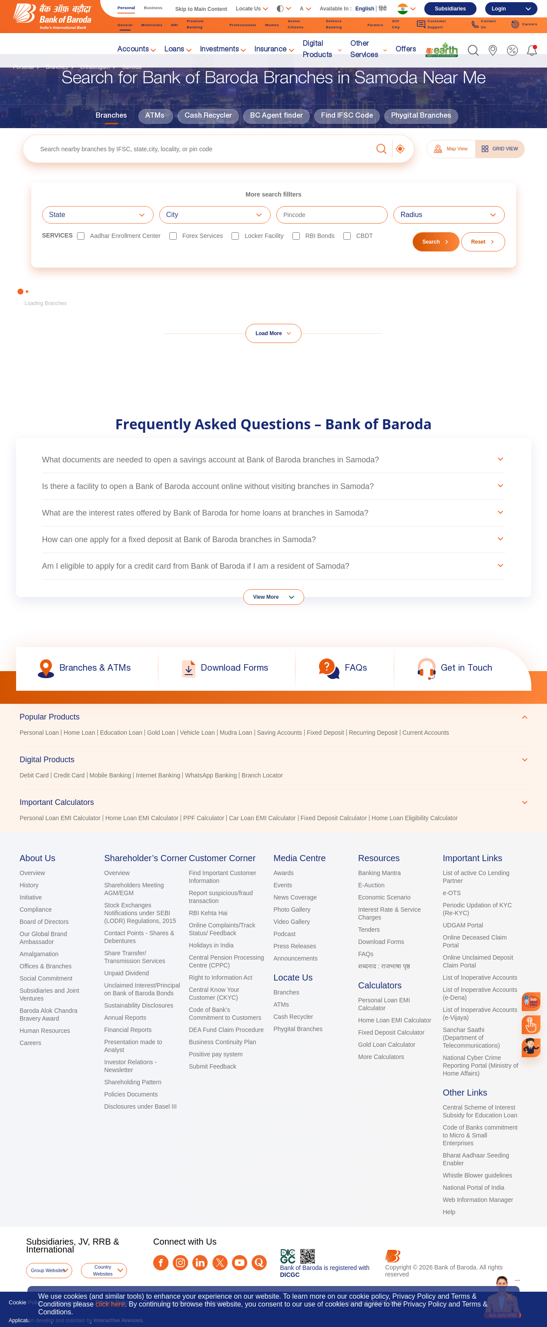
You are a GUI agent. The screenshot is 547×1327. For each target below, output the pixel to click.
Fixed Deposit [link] (325, 733)
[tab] (273, 717)
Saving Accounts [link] (279, 733)
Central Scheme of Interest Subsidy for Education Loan (480, 1111)
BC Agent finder (276, 116)
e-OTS (452, 892)
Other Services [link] (364, 50)
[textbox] (197, 149)
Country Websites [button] (103, 1270)
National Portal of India (474, 1187)
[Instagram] (180, 1262)
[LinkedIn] (200, 1262)
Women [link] (272, 25)
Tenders (369, 929)
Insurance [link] (271, 50)
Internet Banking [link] (158, 775)
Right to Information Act (220, 977)
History (29, 885)
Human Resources (45, 1030)
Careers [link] (524, 24)
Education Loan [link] (121, 733)
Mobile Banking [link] (110, 775)
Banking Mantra (379, 872)
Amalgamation (39, 953)
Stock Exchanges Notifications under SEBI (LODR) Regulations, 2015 (140, 913)
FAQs (365, 953)
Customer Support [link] (431, 24)
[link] (441, 49)
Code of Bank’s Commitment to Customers (225, 1013)
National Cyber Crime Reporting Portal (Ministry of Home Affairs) (481, 1065)
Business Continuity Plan (222, 1042)
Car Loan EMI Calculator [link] (262, 818)
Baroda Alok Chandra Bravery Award (48, 1014)
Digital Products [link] (317, 50)
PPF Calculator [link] (203, 818)
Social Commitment (46, 978)
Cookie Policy (26, 1302)
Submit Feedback (212, 1066)
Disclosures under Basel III (140, 1106)
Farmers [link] (375, 25)
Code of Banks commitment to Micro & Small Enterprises (480, 1135)
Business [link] (153, 7)
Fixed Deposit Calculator (391, 1032)
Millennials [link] (152, 25)
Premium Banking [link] (195, 24)
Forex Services (202, 235)
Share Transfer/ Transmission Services (134, 957)
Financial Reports (128, 1029)
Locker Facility (264, 235)
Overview (32, 872)
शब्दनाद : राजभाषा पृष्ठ (384, 966)
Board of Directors (44, 921)
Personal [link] (126, 7)
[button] (473, 50)
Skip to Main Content (201, 9)
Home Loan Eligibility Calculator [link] (415, 818)
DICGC (290, 1274)
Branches (111, 116)
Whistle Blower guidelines (478, 1175)
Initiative (31, 897)
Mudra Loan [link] (236, 733)
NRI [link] (174, 25)
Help (449, 1211)
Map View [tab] (450, 149)
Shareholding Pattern (133, 1082)
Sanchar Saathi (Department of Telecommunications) (471, 1037)
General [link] (125, 25)
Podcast (285, 933)
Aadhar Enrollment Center (125, 235)
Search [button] (431, 242)
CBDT (364, 235)
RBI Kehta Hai (208, 913)
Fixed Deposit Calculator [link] (334, 818)
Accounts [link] (132, 50)
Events (283, 885)
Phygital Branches (421, 116)
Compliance (36, 909)
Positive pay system (216, 1054)
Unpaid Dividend (126, 973)
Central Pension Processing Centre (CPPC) (226, 961)
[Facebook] (160, 1262)
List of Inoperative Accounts (480, 977)
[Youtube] (239, 1262)
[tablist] (273, 763)
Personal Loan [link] (39, 733)
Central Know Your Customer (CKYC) (214, 993)
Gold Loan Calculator (387, 1044)
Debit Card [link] (34, 775)
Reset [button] (478, 242)
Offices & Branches (46, 966)
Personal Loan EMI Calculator (384, 1004)
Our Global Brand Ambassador (43, 937)
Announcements (296, 958)
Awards (284, 872)
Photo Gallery (292, 909)
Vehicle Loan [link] (197, 733)
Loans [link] (174, 50)
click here (110, 1304)
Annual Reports (125, 1017)
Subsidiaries (450, 9)
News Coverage (295, 897)
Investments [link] (219, 50)
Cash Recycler (208, 116)
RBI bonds (320, 235)
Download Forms (381, 941)
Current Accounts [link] (426, 733)
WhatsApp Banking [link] (211, 775)
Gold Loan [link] (161, 733)
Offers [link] (406, 50)
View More (266, 597)
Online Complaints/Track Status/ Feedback (222, 929)
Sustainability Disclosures (139, 1005)
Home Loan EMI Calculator (394, 1020)
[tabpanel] (273, 734)
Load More (268, 333)
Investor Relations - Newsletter (130, 1066)
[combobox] (98, 215)
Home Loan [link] (79, 733)
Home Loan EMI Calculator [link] (141, 818)
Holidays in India (211, 945)
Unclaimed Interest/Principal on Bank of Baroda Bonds (142, 989)
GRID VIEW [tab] (500, 149)
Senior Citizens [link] (295, 24)
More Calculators (381, 1056)
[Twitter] (220, 1262)
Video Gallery (292, 921)
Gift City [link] (396, 24)
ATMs (154, 116)
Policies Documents (131, 1094)
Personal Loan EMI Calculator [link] (60, 818)
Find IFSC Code (347, 116)
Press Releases (295, 946)
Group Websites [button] (48, 1270)
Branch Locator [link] (262, 775)
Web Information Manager (478, 1199)
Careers (30, 1042)
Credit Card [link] (69, 775)
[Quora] (259, 1262)
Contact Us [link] (484, 24)
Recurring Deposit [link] (373, 733)
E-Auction (371, 885)
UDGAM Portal (463, 925)
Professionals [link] (242, 25)
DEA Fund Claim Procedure (226, 1029)
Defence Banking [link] (334, 24)
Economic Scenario (384, 897)
